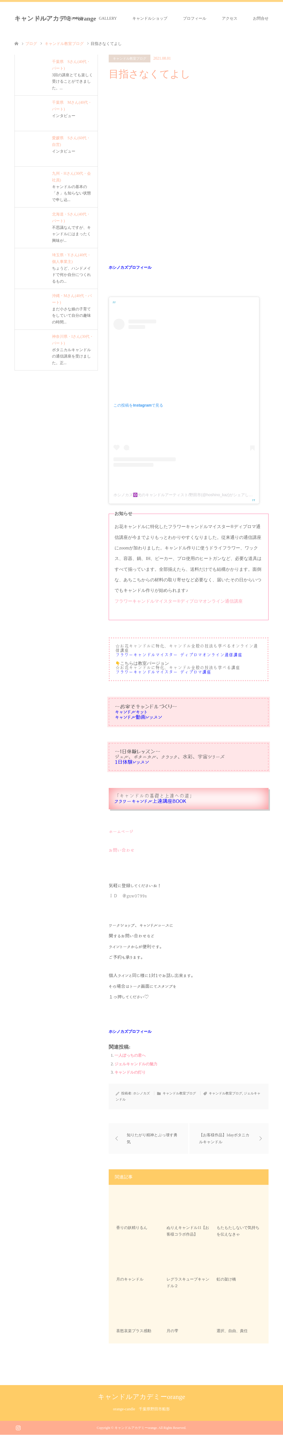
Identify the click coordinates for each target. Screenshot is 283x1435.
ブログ (31, 44)
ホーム (42, 18)
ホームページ (121, 831)
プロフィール (194, 18)
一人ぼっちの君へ (130, 1055)
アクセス (229, 18)
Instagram (18, 1427)
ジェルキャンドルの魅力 (136, 1064)
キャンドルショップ (149, 18)
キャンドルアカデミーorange (141, 1397)
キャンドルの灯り (130, 1072)
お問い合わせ (122, 850)
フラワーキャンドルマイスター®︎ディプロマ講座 (163, 672)
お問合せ (261, 18)
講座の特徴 (73, 18)
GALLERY (108, 18)
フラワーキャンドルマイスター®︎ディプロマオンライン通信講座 (178, 601)
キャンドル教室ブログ (129, 58)
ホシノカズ (141, 1093)
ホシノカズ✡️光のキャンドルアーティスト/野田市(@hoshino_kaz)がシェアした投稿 (186, 495)
